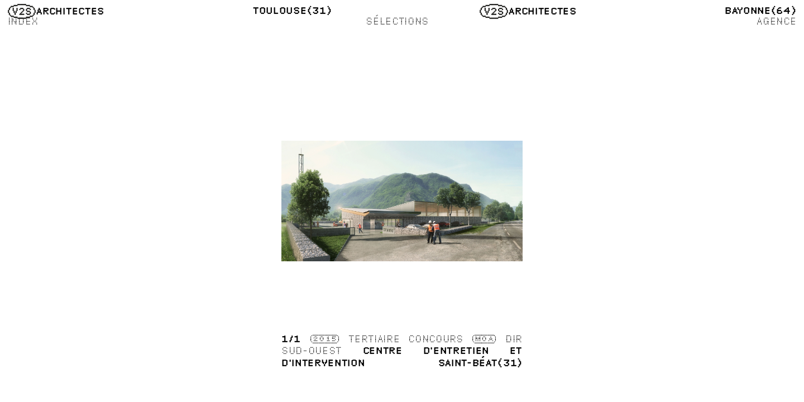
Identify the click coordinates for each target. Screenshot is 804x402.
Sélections (397, 21)
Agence (776, 21)
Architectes (56, 10)
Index (23, 21)
